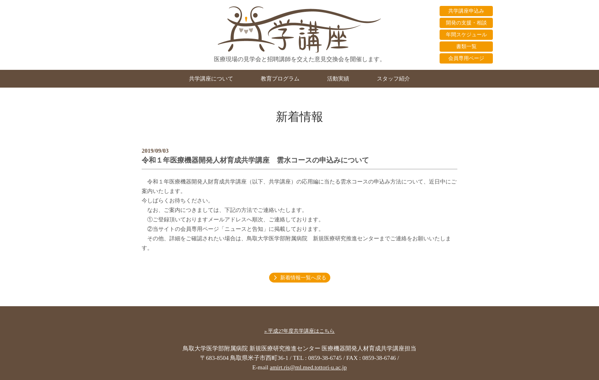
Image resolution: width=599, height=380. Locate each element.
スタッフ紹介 (393, 79)
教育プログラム (280, 79)
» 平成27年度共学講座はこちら (299, 331)
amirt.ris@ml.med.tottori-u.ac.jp (308, 367)
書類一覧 (466, 46)
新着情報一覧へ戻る (303, 278)
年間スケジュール (466, 34)
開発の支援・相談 (466, 23)
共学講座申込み (466, 11)
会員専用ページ (466, 58)
